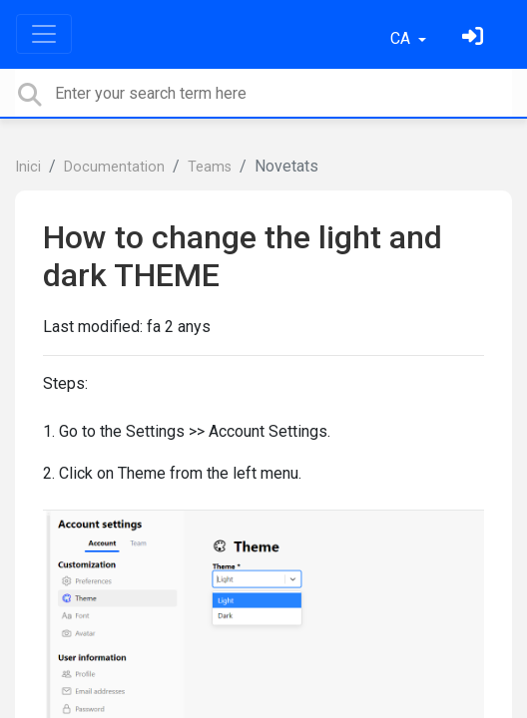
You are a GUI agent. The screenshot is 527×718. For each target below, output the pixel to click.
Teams (210, 167)
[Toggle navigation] (44, 34)
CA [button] (402, 38)
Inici (28, 167)
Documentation (114, 167)
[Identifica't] (475, 38)
